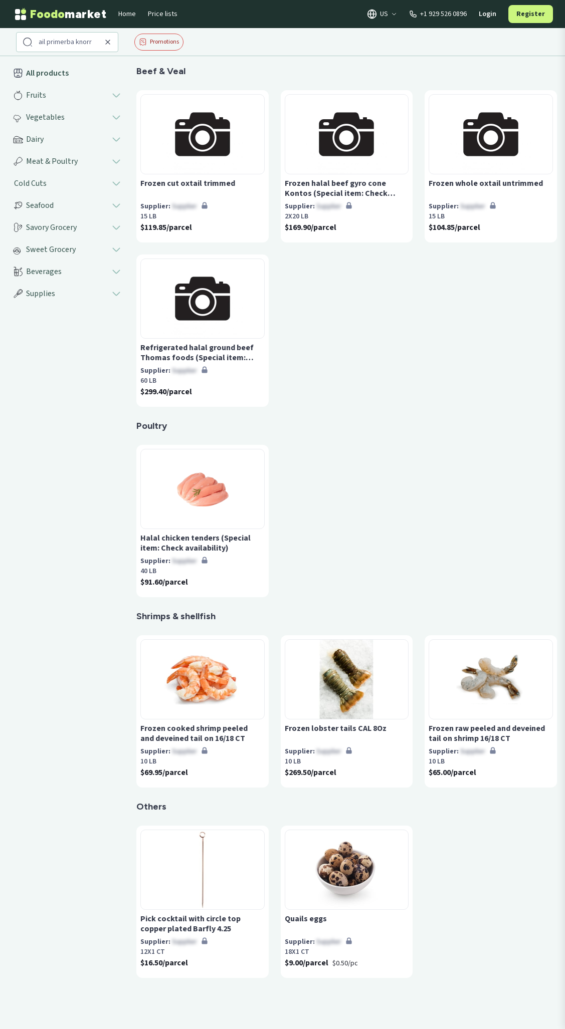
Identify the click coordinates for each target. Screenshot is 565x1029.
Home (127, 14)
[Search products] (68, 42)
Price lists (162, 14)
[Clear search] (108, 42)
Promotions (159, 42)
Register (530, 14)
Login (487, 14)
